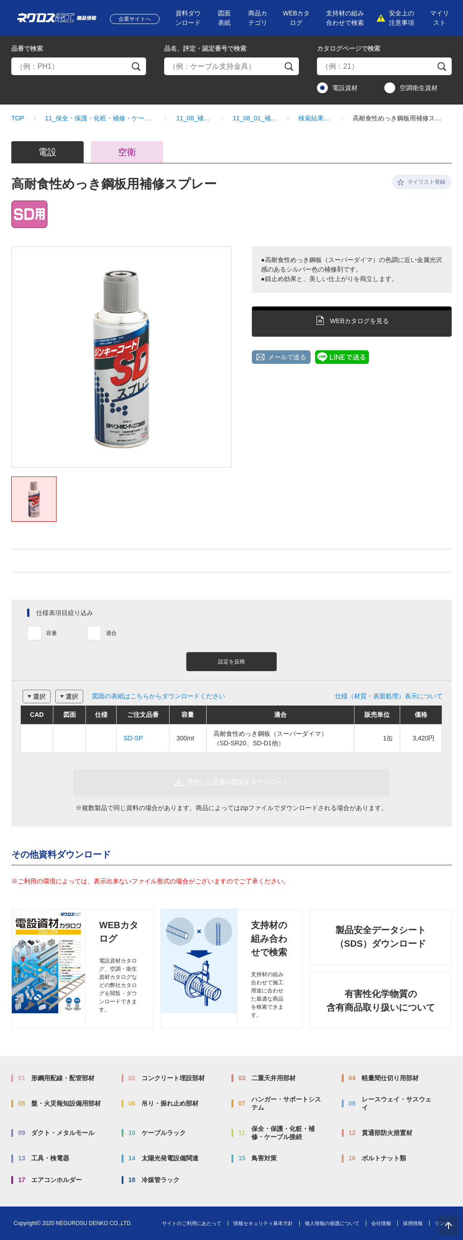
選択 (39, 696)
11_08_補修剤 (194, 118)
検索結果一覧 (315, 118)
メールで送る (287, 357)
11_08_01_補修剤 (254, 118)
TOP (17, 118)
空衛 (127, 152)
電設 (47, 152)
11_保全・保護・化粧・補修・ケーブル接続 (100, 118)
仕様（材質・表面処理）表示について (389, 696)
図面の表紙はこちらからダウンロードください (158, 696)
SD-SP (133, 738)
